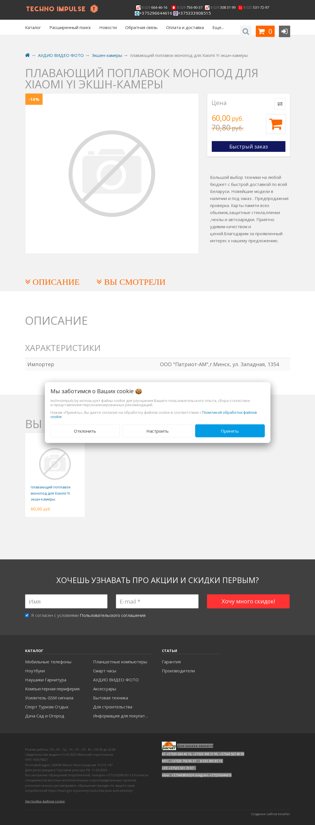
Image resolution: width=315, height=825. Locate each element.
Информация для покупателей (123, 716)
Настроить (157, 430)
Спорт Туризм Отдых (47, 707)
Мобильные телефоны (48, 661)
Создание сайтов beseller (270, 814)
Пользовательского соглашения (113, 615)
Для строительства (112, 707)
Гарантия (171, 661)
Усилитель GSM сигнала (49, 698)
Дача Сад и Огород (44, 716)
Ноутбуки (35, 670)
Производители (178, 670)
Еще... (218, 27)
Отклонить (85, 430)
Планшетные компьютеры (120, 661)
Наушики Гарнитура (45, 679)
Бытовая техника (110, 698)
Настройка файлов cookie (45, 801)
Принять (230, 430)
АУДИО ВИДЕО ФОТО (116, 679)
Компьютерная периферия (52, 688)
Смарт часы (104, 670)
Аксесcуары (104, 688)
